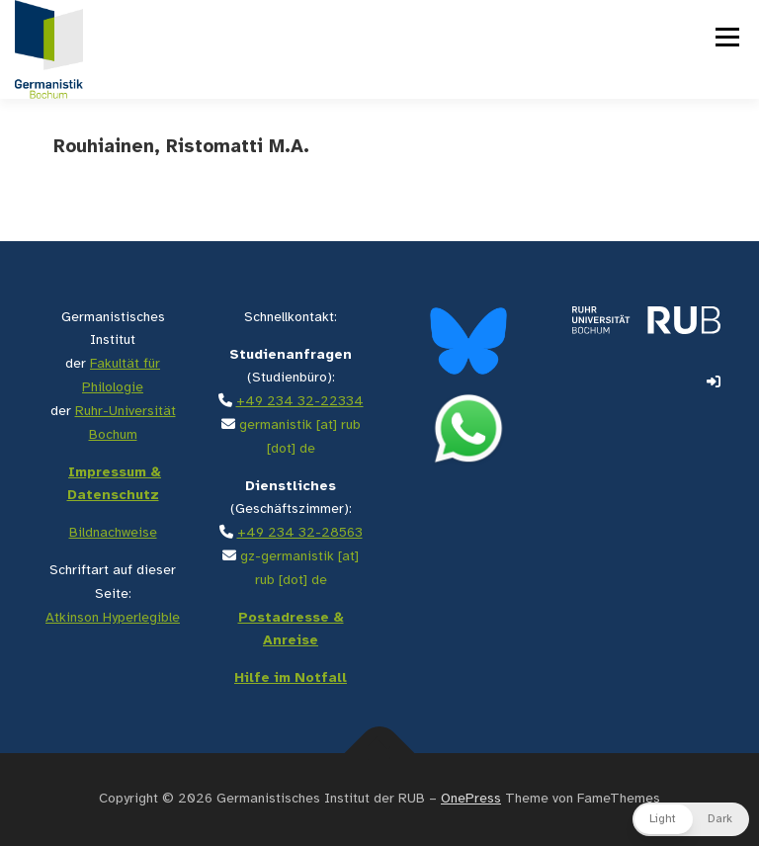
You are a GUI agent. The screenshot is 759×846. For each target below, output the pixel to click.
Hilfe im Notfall (290, 678)
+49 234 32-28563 (300, 533)
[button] (690, 819)
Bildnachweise (113, 533)
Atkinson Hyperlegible (112, 618)
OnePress (471, 799)
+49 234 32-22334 (300, 401)
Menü (725, 37)
